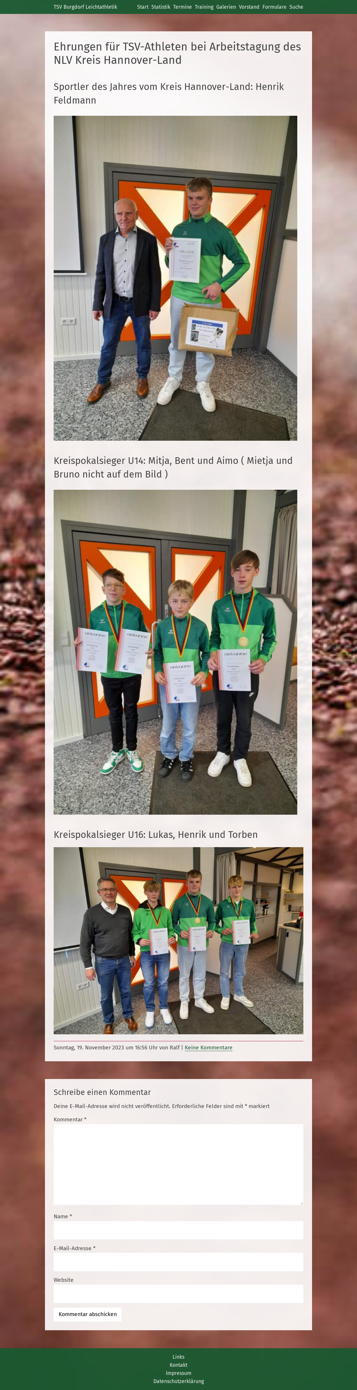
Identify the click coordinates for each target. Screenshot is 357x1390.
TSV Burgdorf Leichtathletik (85, 7)
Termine (182, 7)
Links (178, 1357)
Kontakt (178, 1365)
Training (204, 7)
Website (64, 1280)
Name (63, 1216)
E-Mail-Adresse (74, 1248)
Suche (296, 7)
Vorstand (249, 7)
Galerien (226, 7)
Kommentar (70, 1119)
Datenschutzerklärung (178, 1381)
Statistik (160, 7)
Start (142, 7)
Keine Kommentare (209, 1047)
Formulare (274, 7)
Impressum (178, 1373)
